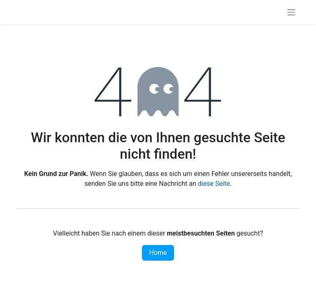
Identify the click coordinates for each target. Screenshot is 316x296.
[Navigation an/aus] (291, 12)
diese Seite (214, 183)
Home (158, 253)
